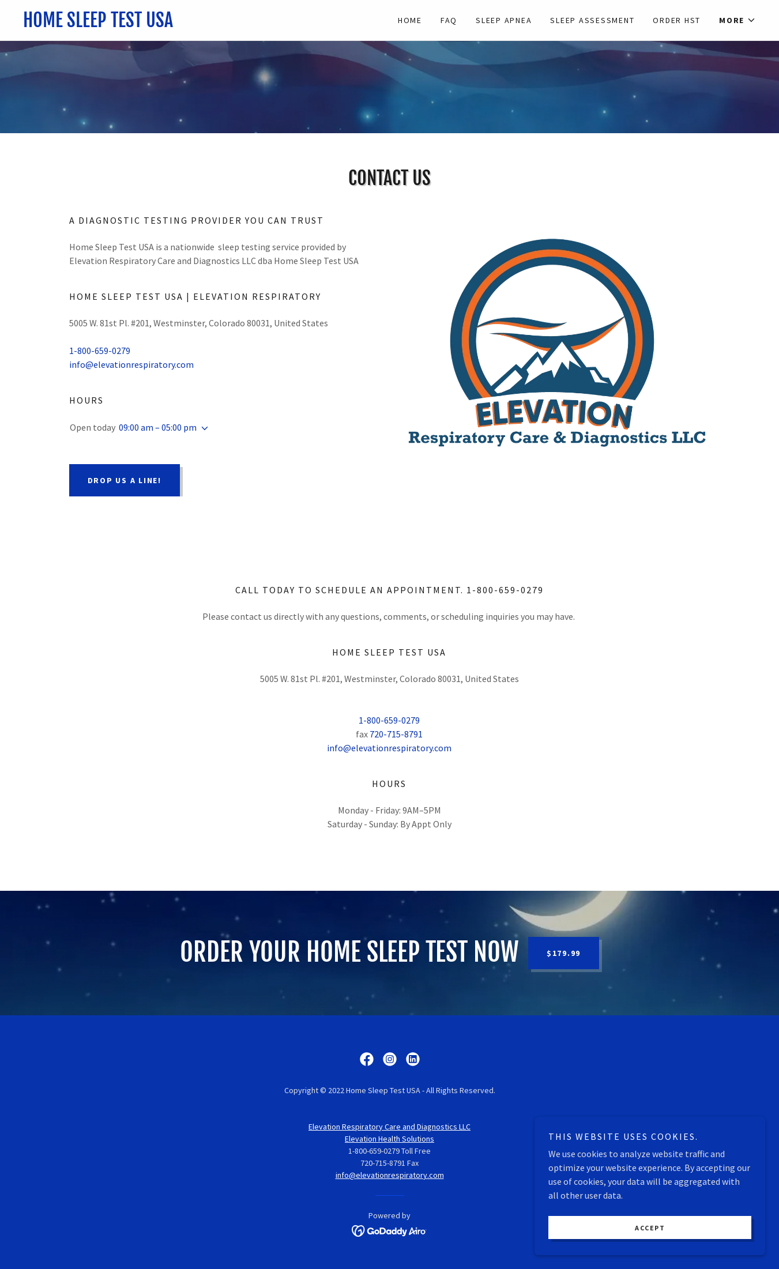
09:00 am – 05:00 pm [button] (158, 427)
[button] (737, 20)
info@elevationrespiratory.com (390, 1175)
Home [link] (410, 20)
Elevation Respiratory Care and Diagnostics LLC (389, 1126)
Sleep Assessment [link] (592, 20)
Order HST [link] (677, 20)
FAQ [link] (449, 20)
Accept (650, 1227)
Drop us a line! (124, 480)
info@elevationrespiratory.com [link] (131, 364)
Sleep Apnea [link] (504, 20)
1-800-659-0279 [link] (99, 350)
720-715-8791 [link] (396, 734)
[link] (206, 23)
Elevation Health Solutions (389, 1139)
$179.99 (564, 953)
